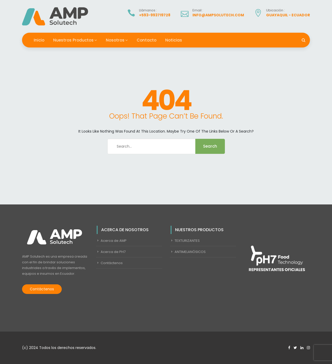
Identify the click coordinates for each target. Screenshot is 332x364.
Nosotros (115, 40)
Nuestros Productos (73, 40)
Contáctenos (42, 289)
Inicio (39, 40)
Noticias (173, 40)
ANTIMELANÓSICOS (190, 251)
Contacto (146, 40)
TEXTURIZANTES (187, 240)
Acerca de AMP (114, 240)
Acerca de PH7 (113, 251)
